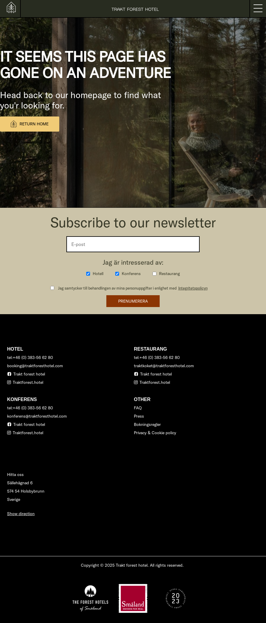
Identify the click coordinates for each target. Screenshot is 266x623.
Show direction (21, 513)
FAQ (138, 407)
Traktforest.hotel (28, 382)
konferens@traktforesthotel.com (37, 416)
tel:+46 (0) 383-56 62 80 (30, 357)
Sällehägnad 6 (20, 482)
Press (139, 416)
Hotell (98, 273)
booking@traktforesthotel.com (35, 365)
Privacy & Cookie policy (155, 432)
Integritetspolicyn (193, 288)
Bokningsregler (147, 424)
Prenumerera (133, 301)
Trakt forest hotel (29, 374)
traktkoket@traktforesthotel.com (164, 365)
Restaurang (169, 273)
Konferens (131, 273)
